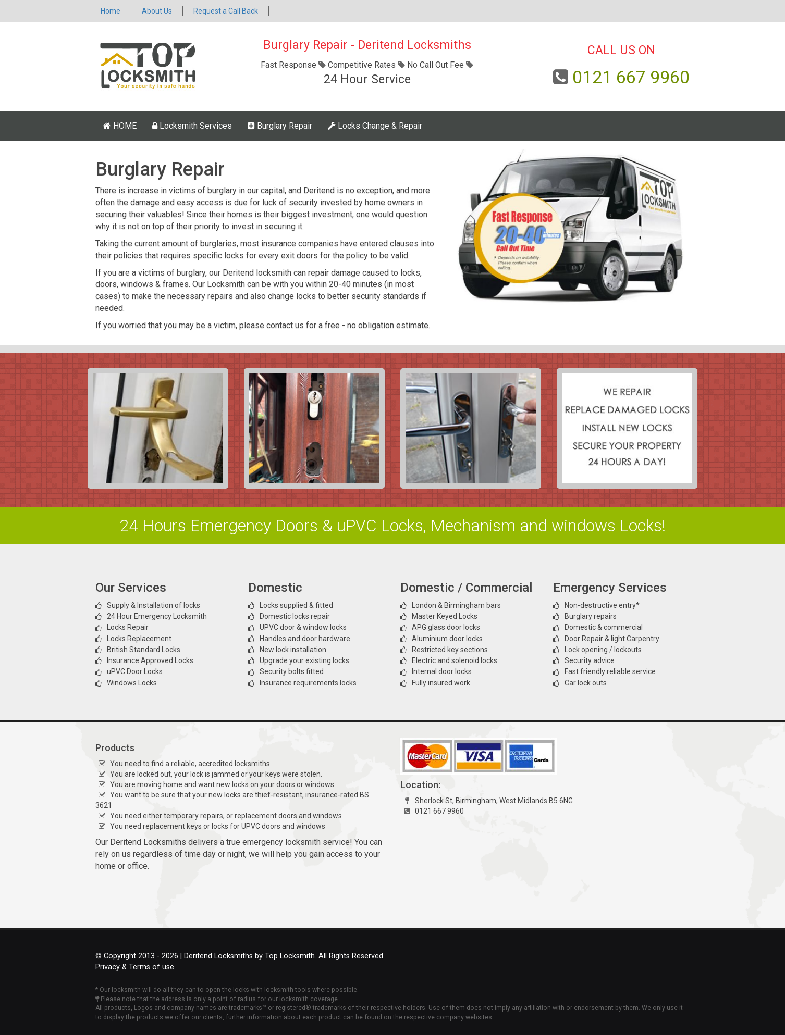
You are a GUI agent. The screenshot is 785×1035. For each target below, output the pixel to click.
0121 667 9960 (631, 77)
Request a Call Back (225, 11)
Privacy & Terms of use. (135, 967)
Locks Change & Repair (375, 126)
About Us (157, 11)
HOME (120, 126)
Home (110, 11)
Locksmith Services (192, 126)
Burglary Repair (280, 126)
